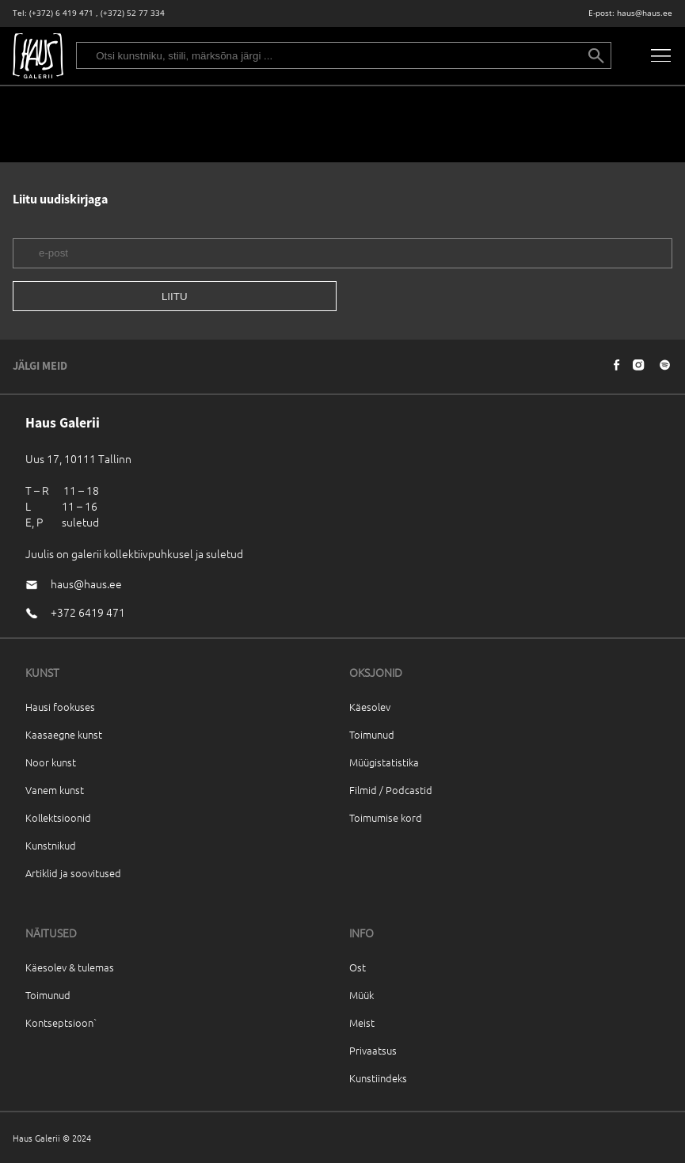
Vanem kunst (54, 789)
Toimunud (371, 734)
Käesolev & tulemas (69, 967)
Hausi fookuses (60, 706)
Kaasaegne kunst (63, 734)
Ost (357, 967)
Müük (361, 994)
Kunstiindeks (378, 1077)
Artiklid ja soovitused (73, 872)
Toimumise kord (385, 817)
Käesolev (369, 706)
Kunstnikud (50, 845)
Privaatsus (373, 1050)
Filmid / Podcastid (390, 789)
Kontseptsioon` (61, 1022)
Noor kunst (50, 762)
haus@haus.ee (644, 13)
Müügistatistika (384, 762)
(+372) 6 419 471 (61, 13)
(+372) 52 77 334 (133, 13)
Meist (362, 1022)
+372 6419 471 (88, 612)
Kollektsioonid (58, 817)
